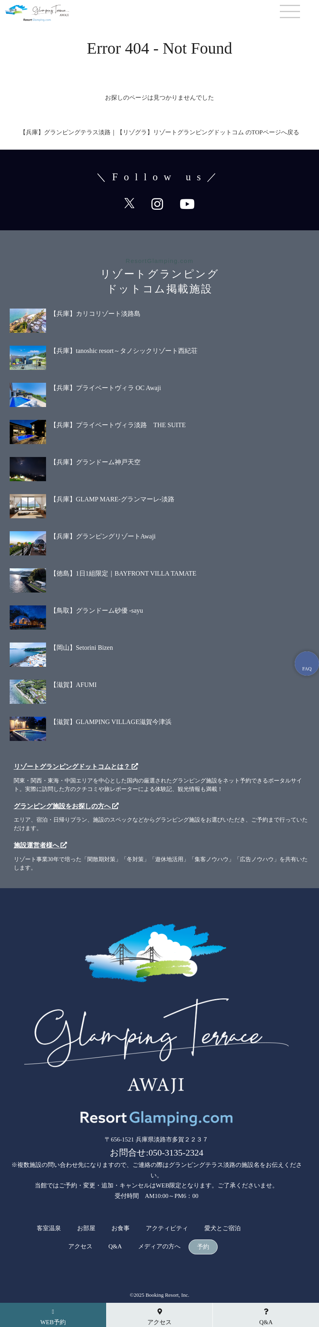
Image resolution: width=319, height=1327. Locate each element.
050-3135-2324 (176, 1153)
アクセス (80, 1247)
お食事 (120, 1228)
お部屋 (86, 1228)
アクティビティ (167, 1228)
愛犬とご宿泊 (222, 1228)
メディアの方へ (159, 1247)
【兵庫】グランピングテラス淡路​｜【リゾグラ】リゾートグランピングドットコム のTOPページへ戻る (159, 132)
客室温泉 (49, 1228)
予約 (203, 1247)
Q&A (115, 1247)
